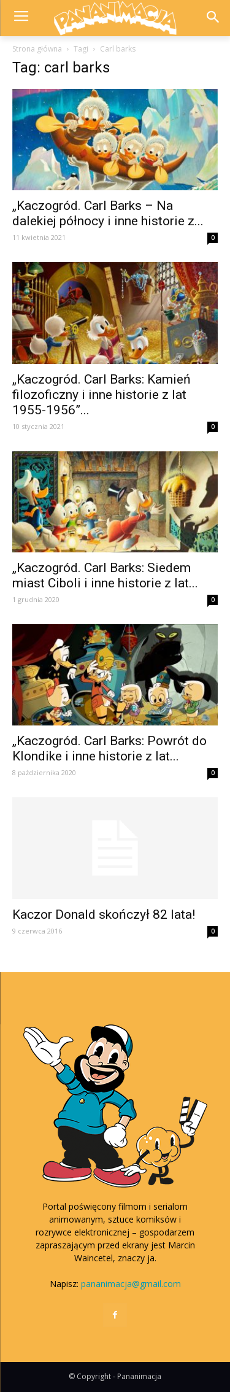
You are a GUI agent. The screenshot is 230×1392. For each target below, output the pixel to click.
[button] (212, 18)
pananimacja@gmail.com (131, 1284)
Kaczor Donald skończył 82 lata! (103, 914)
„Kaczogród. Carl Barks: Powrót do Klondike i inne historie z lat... (109, 748)
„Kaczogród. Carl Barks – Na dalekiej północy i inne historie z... (108, 213)
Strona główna (37, 49)
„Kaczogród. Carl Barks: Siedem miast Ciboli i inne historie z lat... (105, 575)
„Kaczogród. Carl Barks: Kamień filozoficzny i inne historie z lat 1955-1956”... (101, 394)
